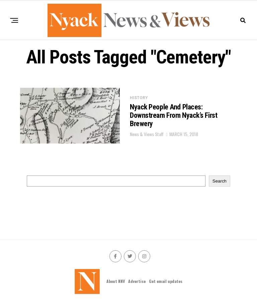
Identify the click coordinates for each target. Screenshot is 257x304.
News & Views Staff (147, 133)
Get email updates (165, 281)
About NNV (115, 281)
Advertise (137, 281)
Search (219, 181)
